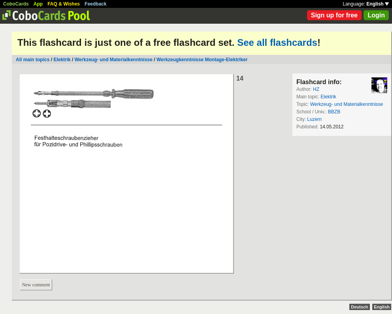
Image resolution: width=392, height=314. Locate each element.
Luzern (314, 119)
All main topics (32, 59)
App (38, 4)
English (377, 4)
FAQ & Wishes (63, 4)
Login (376, 15)
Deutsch (359, 307)
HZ (316, 89)
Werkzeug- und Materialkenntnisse (114, 59)
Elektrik (61, 59)
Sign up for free (334, 15)
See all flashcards (277, 42)
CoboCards (16, 4)
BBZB (334, 112)
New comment (36, 285)
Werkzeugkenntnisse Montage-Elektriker (202, 59)
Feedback (95, 4)
